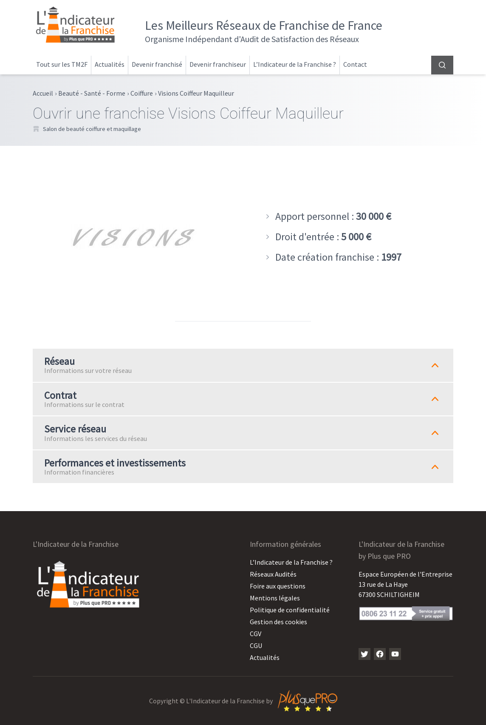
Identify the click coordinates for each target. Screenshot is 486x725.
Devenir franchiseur (217, 64)
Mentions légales (275, 598)
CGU (256, 645)
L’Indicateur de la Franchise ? (294, 64)
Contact (355, 64)
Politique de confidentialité (290, 610)
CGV (255, 633)
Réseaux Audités (273, 574)
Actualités (109, 64)
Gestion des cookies (278, 621)
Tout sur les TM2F (62, 64)
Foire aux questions (277, 586)
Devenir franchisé (157, 64)
